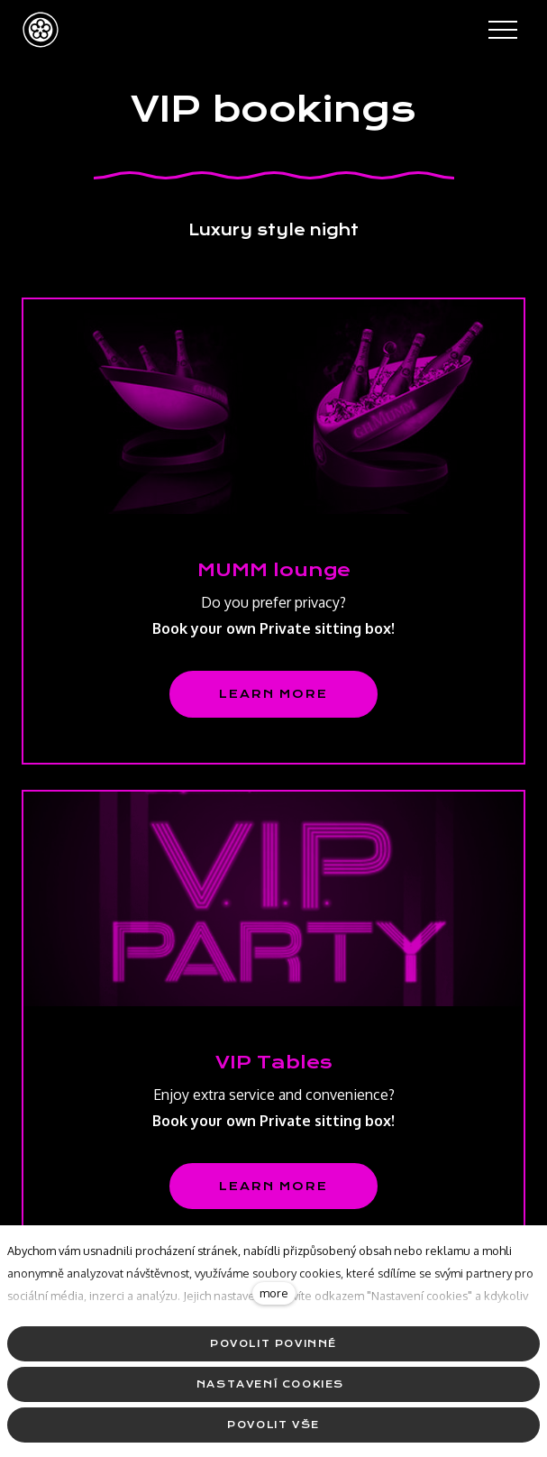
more (274, 1293)
